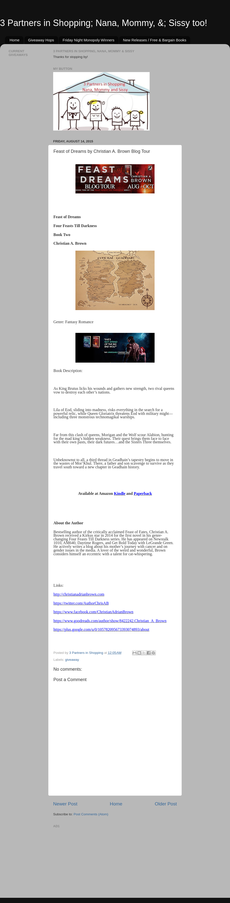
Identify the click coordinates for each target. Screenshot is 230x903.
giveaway (72, 660)
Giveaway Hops (41, 40)
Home (15, 40)
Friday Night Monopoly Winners (88, 40)
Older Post (166, 803)
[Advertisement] (90, 860)
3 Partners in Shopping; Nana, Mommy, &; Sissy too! (103, 23)
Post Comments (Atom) (91, 814)
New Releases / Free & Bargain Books (154, 40)
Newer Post (65, 803)
